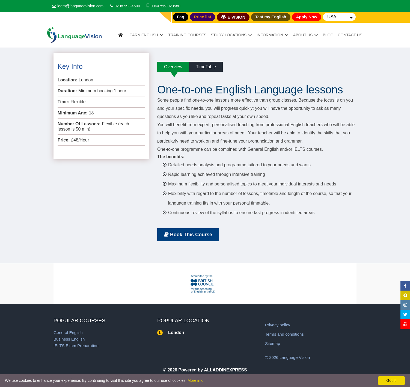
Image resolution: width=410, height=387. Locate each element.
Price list (202, 16)
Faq (180, 16)
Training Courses (187, 35)
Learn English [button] (142, 35)
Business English (69, 339)
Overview (173, 66)
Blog (328, 35)
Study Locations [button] (228, 35)
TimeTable (206, 66)
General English (68, 332)
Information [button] (270, 35)
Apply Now (306, 16)
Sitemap (272, 343)
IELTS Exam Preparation (76, 345)
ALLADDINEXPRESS (225, 370)
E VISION (233, 16)
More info (195, 380)
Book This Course (188, 234)
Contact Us (350, 35)
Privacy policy (277, 325)
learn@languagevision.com (80, 6)
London (176, 332)
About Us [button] (303, 35)
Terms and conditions (284, 334)
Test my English (270, 16)
